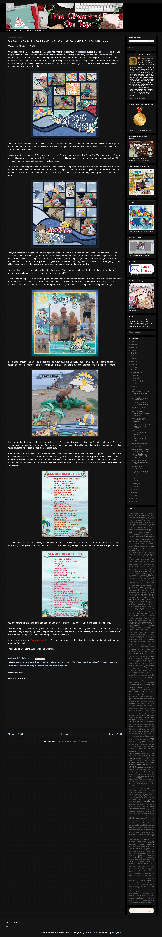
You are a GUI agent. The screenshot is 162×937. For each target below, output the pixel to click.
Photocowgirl (150, 626)
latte (134, 795)
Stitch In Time (147, 644)
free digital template (148, 748)
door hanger (146, 724)
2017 (133, 367)
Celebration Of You (149, 534)
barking (131, 682)
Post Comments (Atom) (73, 741)
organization (132, 815)
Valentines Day (143, 665)
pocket (140, 834)
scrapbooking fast (140, 859)
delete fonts (132, 712)
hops (138, 779)
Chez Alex (131, 536)
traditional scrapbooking (140, 888)
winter (152, 900)
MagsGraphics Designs (136, 604)
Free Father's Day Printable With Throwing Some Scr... (140, 413)
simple (148, 863)
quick (146, 844)
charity (152, 694)
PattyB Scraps (146, 622)
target (136, 875)
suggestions (141, 871)
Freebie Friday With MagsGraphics (138, 467)
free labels (139, 751)
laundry (137, 796)
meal (138, 799)
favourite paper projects (142, 735)
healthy (130, 776)
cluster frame (137, 700)
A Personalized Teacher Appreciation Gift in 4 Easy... (140, 438)
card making (142, 691)
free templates (141, 764)
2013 (133, 498)
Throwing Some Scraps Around (141, 657)
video (144, 895)
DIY (150, 541)
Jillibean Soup (148, 583)
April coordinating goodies (139, 524)
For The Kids (83, 542)
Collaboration (137, 539)
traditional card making (141, 886)
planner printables (133, 834)
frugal (152, 767)
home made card (149, 777)
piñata (144, 830)
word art (136, 902)
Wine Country (146, 668)
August (135, 384)
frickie (149, 767)
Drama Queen (143, 556)
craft (145, 705)
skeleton (135, 866)
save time (151, 849)
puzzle (142, 844)
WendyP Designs (138, 668)
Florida (147, 566)
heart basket (136, 776)
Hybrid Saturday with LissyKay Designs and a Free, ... (140, 462)
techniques (131, 878)
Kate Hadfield (150, 585)
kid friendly (131, 792)
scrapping (136, 861)
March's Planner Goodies (144, 606)
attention (147, 677)
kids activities (57, 662)
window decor (146, 900)
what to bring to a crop (137, 900)
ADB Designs (150, 515)
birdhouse (134, 684)
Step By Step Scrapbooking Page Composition (139, 432)
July (134, 386)
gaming (148, 769)
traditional (131, 886)
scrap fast (139, 853)
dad (140, 708)
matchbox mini (132, 799)
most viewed (146, 806)
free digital (142, 746)
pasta (141, 825)
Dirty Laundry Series (135, 552)
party (142, 824)
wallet (142, 898)
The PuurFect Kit (133, 655)
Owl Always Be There (139, 620)
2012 (133, 501)
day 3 (142, 708)
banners (152, 680)
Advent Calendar (140, 517)
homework (131, 779)
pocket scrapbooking (148, 834)
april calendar (137, 677)
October (135, 378)
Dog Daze (145, 552)
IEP (144, 580)
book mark (132, 686)
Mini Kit (145, 610)
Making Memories (149, 604)
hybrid (131, 783)
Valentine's (151, 663)
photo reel (135, 827)
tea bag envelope (147, 875)
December (136, 372)
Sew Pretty (151, 634)
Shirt (143, 636)
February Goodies (144, 563)
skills (139, 866)
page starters (140, 816)
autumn (131, 679)
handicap (141, 774)
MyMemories (140, 613)
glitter (132, 772)
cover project (139, 705)
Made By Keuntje (147, 601)
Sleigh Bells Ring (148, 639)
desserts (145, 712)
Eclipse (134, 557)
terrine (138, 881)
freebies (140, 767)
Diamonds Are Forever (139, 546)
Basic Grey (136, 527)
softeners (152, 866)
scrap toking (145, 853)
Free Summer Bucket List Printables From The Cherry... (140, 393)
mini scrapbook (141, 804)
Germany (137, 569)
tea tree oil (139, 877)
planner (143, 832)
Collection (144, 539)
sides (142, 863)
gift (143, 771)
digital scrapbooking (146, 715)
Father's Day (133, 561)
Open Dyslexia (139, 618)
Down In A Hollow (133, 556)
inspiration (145, 789)
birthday (139, 684)
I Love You (140, 580)
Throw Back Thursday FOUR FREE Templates (140, 403)
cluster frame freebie (148, 700)
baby (139, 679)
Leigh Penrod (132, 592)
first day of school (149, 736)
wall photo (138, 898)
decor (149, 708)
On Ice (150, 617)
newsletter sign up (147, 810)
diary (136, 713)
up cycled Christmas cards (146, 893)
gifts (130, 772)
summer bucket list (46, 665)
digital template (149, 719)
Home (65, 733)
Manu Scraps (133, 606)
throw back (143, 882)
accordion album (133, 672)
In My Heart (148, 580)
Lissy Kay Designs (80, 60)
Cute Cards (135, 541)
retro (134, 849)
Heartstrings (143, 576)
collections (140, 701)
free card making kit (138, 744)
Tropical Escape (137, 661)
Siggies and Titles (149, 636)
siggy (145, 863)
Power (140, 631)
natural (139, 808)
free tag (142, 762)
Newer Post (15, 733)
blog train (151, 684)
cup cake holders (145, 706)
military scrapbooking (134, 801)
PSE (132, 622)
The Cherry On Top (146, 58)
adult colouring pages (143, 672)
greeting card (144, 772)
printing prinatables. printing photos (145, 841)
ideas (135, 786)
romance (138, 849)
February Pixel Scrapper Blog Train (143, 564)
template (62, 665)
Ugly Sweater (145, 661)
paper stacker (133, 824)
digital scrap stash (133, 715)
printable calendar (134, 837)
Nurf (153, 615)
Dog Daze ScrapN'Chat (140, 554)
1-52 (131, 512)
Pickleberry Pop (105, 52)
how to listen (139, 781)
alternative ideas (133, 675)
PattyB (140, 622)
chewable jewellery (137, 696)
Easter (149, 556)
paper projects (143, 822)
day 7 (145, 708)
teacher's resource (149, 877)
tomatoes (143, 884)
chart (130, 696)
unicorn (152, 891)
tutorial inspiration (133, 891)
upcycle (135, 895)
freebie (44, 662)
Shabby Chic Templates (135, 636)
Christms (131, 539)
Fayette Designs (143, 561)
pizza (141, 830)
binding (150, 682)
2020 (133, 359)
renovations (142, 848)
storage (135, 871)
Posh (153, 629)
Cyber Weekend (143, 541)
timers (134, 884)
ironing (130, 790)
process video (139, 842)
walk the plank (138, 897)
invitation (152, 788)
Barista (130, 527)
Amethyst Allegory (143, 522)
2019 (133, 361)
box (144, 687)
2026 (133, 342)
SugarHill (152, 646)
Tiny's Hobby (146, 658)
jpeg (146, 790)
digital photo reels (149, 713)
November (136, 375)
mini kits (150, 802)
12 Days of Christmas (139, 512)
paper (133, 818)
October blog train (143, 617)
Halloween (151, 575)
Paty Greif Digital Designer (102, 662)
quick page (151, 844)
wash (146, 898)
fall (151, 731)
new (146, 808)
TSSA (152, 648)
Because (135, 529)
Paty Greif (47, 52)
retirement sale (150, 848)
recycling (135, 848)
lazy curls (136, 797)
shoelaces (137, 863)
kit (139, 794)
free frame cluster (140, 750)
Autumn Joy (145, 525)
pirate (152, 829)
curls (134, 708)
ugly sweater (147, 891)
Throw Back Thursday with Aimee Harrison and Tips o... (140, 472)
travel (150, 888)
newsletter (139, 810)
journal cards (140, 790)
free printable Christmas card (146, 753)
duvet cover (151, 726)
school (148, 851)
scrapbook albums (135, 855)
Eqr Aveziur (139, 557)
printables (140, 839)
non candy (137, 811)
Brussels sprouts (142, 532)
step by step (150, 870)
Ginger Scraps (145, 570)
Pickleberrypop (146, 627)
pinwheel (142, 829)
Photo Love (143, 625)
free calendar (138, 743)
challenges (147, 694)
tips (138, 884)
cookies (137, 703)
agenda (135, 674)
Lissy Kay (148, 592)
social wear (145, 866)
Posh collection (133, 631)
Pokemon (148, 629)
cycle (137, 708)
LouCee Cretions (141, 597)
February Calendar (134, 563)
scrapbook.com (150, 855)
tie (147, 882)
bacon (130, 680)
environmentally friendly (148, 729)
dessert (140, 712)
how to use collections (148, 781)
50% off (136, 513)
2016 (133, 370)
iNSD (130, 786)
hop (136, 779)
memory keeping (149, 799)
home (142, 777)
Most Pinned (144, 611)
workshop (145, 902)
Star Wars (133, 644)
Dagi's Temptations (141, 543)
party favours (147, 824)
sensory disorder (143, 861)
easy (135, 728)
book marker (141, 686)
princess (145, 836)
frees (145, 767)
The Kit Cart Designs (148, 653)
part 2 (138, 824)
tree (143, 890)
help (146, 776)
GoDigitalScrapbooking (141, 573)
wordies (141, 902)
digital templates (134, 721)
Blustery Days (144, 531)
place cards (132, 832)
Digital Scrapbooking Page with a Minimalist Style (140, 450)
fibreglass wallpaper (139, 736)
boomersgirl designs (135, 687)
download (151, 724)
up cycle (131, 893)
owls (142, 815)
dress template (136, 726)
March (135, 484)
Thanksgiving (132, 649)
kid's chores (138, 792)
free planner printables (148, 751)
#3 (129, 512)
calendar (135, 691)
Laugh (135, 590)
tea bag (140, 875)
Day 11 (136, 545)
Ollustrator (91, 932)
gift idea (146, 771)
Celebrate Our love (138, 534)
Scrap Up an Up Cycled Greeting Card (139, 408)
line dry (147, 797)
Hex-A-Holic (147, 578)
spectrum (131, 868)
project (145, 843)
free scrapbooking (144, 760)
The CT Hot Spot (141, 649)
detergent (151, 712)
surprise (139, 873)
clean (141, 698)
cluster (131, 700)
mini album (147, 801)
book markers (150, 686)
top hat (152, 884)
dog (138, 724)
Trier (148, 660)
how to (146, 779)
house (141, 779)
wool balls (131, 902)
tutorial (151, 890)
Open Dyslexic (59, 456)
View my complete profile (137, 98)
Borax (135, 532)
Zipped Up (151, 670)
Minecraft (139, 610)
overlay (137, 815)
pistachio (137, 830)
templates (132, 881)
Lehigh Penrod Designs (147, 590)
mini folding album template (140, 802)
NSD (146, 613)
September (136, 381)
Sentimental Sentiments (135, 634)
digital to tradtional (145, 721)
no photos (131, 811)
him (149, 776)
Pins (153, 627)
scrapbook (151, 853)
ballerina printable (138, 680)
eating (139, 728)
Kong (142, 589)
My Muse (132, 613)
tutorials (140, 892)
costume (142, 703)
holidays (138, 778)
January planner (140, 582)
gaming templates (137, 771)
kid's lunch (151, 792)
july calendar (151, 790)
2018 (133, 364)
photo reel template (143, 827)
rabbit (138, 846)
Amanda (136, 522)
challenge (141, 694)
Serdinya (145, 634)
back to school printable (147, 679)
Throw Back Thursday (141, 656)
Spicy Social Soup (137, 643)
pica (135, 829)
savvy (130, 851)
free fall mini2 (132, 750)
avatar (135, 679)
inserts (138, 788)
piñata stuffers (150, 830)
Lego (139, 590)
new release (151, 808)
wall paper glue (147, 897)
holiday (152, 776)
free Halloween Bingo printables (137, 741)
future (144, 769)
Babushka (151, 525)
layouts (131, 797)
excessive (147, 731)
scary (134, 851)
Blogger (116, 932)
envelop (139, 729)
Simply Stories (138, 639)
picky (138, 829)
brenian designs (140, 689)
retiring (130, 849)
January (135, 489)
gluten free (138, 772)
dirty (146, 722)
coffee (136, 701)
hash (149, 774)
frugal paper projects (134, 769)
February (136, 486)
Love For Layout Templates (141, 598)
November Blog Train (146, 615)
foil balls (131, 739)
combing (146, 701)
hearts (142, 776)
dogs (141, 724)
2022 (133, 353)
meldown (142, 799)
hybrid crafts (147, 783)
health (152, 774)
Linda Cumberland (141, 592)
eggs (134, 729)
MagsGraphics (150, 603)
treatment (134, 890)
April (134, 481)
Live (150, 594)
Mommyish (137, 611)
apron (143, 677)
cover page (132, 705)
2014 (133, 496)
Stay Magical (140, 644)
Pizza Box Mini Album (140, 629)
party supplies (135, 825)
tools (147, 884)
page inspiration (149, 815)
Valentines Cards (133, 665)
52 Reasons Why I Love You (145, 513)
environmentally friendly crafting (137, 731)
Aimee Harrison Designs (137, 519)
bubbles (148, 689)
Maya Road (148, 608)
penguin (145, 825)
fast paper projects (146, 733)
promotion (131, 844)
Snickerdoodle (146, 641)
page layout (132, 817)
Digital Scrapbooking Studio (141, 549)
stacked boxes (141, 868)
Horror (134, 580)
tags (150, 873)
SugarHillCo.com (133, 648)
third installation (133, 882)
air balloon (142, 674)
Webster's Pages (143, 667)
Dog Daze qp (150, 554)
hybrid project (136, 785)
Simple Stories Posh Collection (137, 637)
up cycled (135, 893)
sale (143, 850)
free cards (148, 744)
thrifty (138, 882)
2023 (133, 350)
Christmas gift (150, 538)
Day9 (140, 545)
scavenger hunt (141, 851)
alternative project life (143, 675)
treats (139, 890)
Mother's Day (150, 611)
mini (142, 801)
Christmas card (142, 538)
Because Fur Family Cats (144, 529)
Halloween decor (133, 576)
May (134, 478)
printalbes (146, 839)
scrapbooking (26, 665)
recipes (152, 846)
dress (130, 726)
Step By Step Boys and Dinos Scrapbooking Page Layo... (139, 455)
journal (134, 790)
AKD (134, 517)
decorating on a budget (148, 710)
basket (135, 682)
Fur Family (149, 568)
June (134, 389)
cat (137, 693)
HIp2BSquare (143, 575)
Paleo (136, 622)
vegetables (140, 895)
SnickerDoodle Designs (135, 641)
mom (133, 806)
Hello (136, 578)
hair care (131, 774)
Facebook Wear (149, 559)
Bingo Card (136, 531)
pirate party (132, 830)
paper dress (140, 820)
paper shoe (151, 822)
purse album (137, 844)
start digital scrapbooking (137, 870)
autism (20, 662)
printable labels (144, 837)
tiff (149, 882)
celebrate (134, 694)
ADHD (130, 517)
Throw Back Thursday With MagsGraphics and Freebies (141, 426)
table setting (145, 873)
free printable (133, 753)
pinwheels (148, 829)
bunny (152, 689)
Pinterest (131, 629)
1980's (147, 512)
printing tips (132, 842)
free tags (147, 762)
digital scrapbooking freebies (139, 717)
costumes (147, 703)
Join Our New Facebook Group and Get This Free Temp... (140, 419)
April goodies (150, 524)
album (148, 674)
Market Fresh (137, 608)
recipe (147, 846)
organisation (150, 813)
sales (146, 850)
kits (141, 794)
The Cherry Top (142, 651)
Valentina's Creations (140, 663)
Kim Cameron (147, 587)
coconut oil (131, 701)
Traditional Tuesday (142, 660)
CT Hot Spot (150, 532)
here (80, 462)
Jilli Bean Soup (140, 583)
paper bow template (148, 818)
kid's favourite (144, 792)
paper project (135, 822)
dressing (142, 726)
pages (146, 817)
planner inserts (150, 832)
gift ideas (151, 771)
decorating (139, 710)
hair (153, 772)
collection (82, 52)
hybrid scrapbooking (148, 785)
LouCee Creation (141, 596)
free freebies (148, 750)
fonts (135, 739)
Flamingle (142, 566)
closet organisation (149, 698)
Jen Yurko (147, 582)
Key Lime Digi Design (136, 587)
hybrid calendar (138, 783)
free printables (135, 759)
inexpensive (143, 786)
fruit (141, 769)
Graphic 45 (135, 575)
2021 (133, 356)
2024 (133, 347)
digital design (141, 713)
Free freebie (136, 568)
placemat (138, 832)
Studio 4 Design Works (141, 646)
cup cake (138, 706)
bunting (131, 691)
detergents (131, 713)
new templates (132, 810)
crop (134, 706)
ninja (153, 810)
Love (149, 597)
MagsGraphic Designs (136, 603)
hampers (136, 774)
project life (151, 843)
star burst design (149, 868)
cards (134, 693)
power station (137, 836)
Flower (130, 568)
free (37, 662)
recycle (130, 848)
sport (135, 868)
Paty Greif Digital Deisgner (139, 624)
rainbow (143, 846)
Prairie (144, 631)
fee (151, 735)
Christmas (145, 536)
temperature (141, 878)
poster (130, 836)
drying (146, 726)
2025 (133, 344)
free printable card (139, 757)
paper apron (139, 818)
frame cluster (146, 739)
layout (142, 796)
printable (13, 665)
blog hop (145, 684)
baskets (139, 682)
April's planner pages (135, 525)
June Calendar (143, 585)
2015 (133, 493)
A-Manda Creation (140, 515)
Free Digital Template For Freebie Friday (140, 399)
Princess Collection (138, 632)
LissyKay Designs (76, 662)
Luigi (137, 601)
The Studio (142, 655)
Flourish (152, 566)
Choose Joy (138, 536)
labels (146, 794)
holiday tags (132, 777)
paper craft (132, 820)
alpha (153, 674)
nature (143, 808)
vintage (148, 895)
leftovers (141, 797)
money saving (138, 806)
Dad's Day (132, 543)
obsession (142, 811)
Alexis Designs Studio (140, 520)
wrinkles (150, 902)
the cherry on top (147, 881)
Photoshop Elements (135, 627)
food (138, 739)
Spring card (145, 643)
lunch (153, 797)
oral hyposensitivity (142, 813)
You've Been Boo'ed (140, 670)
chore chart (136, 698)
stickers (131, 871)
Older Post (115, 733)
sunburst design (133, 873)
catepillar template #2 (143, 693)
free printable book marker (137, 755)
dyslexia (29, 662)
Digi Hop (148, 546)
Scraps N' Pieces (149, 632)
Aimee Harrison (150, 517)
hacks (150, 772)
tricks (146, 890)
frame (141, 739)
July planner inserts (134, 585)
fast (139, 733)
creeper (131, 706)
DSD (153, 541)
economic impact (146, 728)
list (150, 797)
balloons (147, 680)
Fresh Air (142, 568)
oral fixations (149, 811)
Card (130, 534)
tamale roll (131, 875)
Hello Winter (141, 578)
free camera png (146, 743)
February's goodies (134, 566)
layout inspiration (149, 796)
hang (146, 774)
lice (144, 797)
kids (130, 794)
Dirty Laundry (150, 550)
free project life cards (146, 758)
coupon (152, 703)
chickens (146, 696)
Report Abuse (134, 332)
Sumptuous (144, 648)
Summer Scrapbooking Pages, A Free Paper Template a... (139, 444)
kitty (144, 794)
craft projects (150, 705)
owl (140, 815)
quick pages (132, 846)
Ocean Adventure (133, 617)
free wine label (150, 764)
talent (153, 873)
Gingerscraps (143, 571)
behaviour (144, 682)
